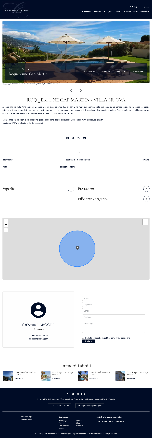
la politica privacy (109, 338)
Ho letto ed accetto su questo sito (107, 338)
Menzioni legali (65, 434)
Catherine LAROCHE (38, 325)
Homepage (6, 84)
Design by (111, 434)
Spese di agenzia (79, 434)
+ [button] (6, 221)
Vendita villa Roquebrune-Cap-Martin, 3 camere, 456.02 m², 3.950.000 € (36, 84)
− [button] (6, 225)
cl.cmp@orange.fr (40, 338)
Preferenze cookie (95, 434)
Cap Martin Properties (49, 399)
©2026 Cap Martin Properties (46, 434)
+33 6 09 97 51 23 (40, 335)
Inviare (88, 341)
